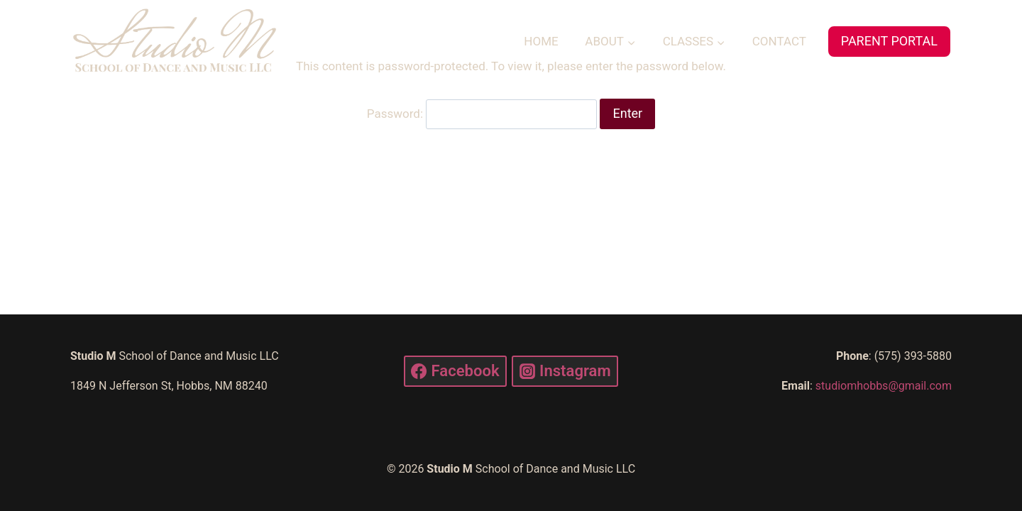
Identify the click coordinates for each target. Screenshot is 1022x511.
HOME (541, 41)
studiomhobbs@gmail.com (883, 385)
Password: (482, 113)
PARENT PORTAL (889, 40)
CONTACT (779, 41)
